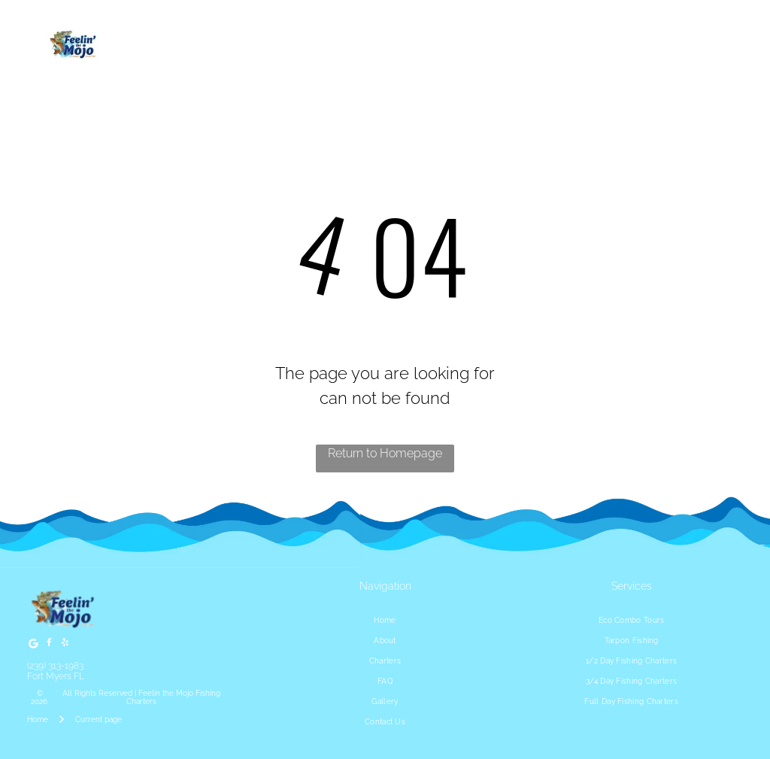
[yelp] (65, 645)
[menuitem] (385, 620)
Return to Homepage (385, 453)
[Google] (33, 645)
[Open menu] (716, 45)
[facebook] (49, 645)
